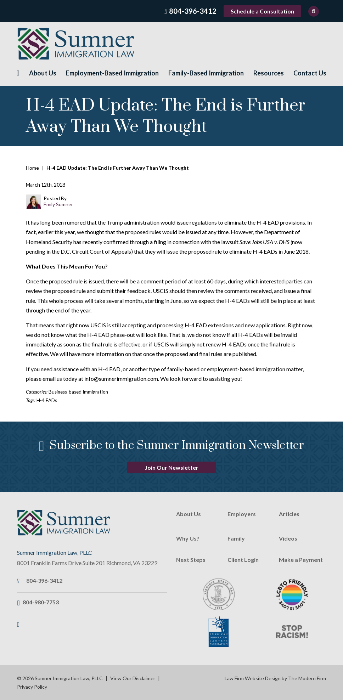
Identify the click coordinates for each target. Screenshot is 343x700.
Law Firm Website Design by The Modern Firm (275, 678)
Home (18, 73)
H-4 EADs (46, 400)
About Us (42, 73)
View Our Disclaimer (132, 678)
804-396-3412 (193, 11)
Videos (288, 538)
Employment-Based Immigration (112, 73)
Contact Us (309, 73)
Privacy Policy (32, 687)
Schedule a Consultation (262, 11)
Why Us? (187, 538)
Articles (289, 513)
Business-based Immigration (78, 392)
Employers (241, 513)
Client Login (243, 559)
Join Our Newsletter (171, 467)
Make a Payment (301, 559)
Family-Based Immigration (206, 73)
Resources (268, 73)
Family (236, 538)
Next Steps (191, 559)
